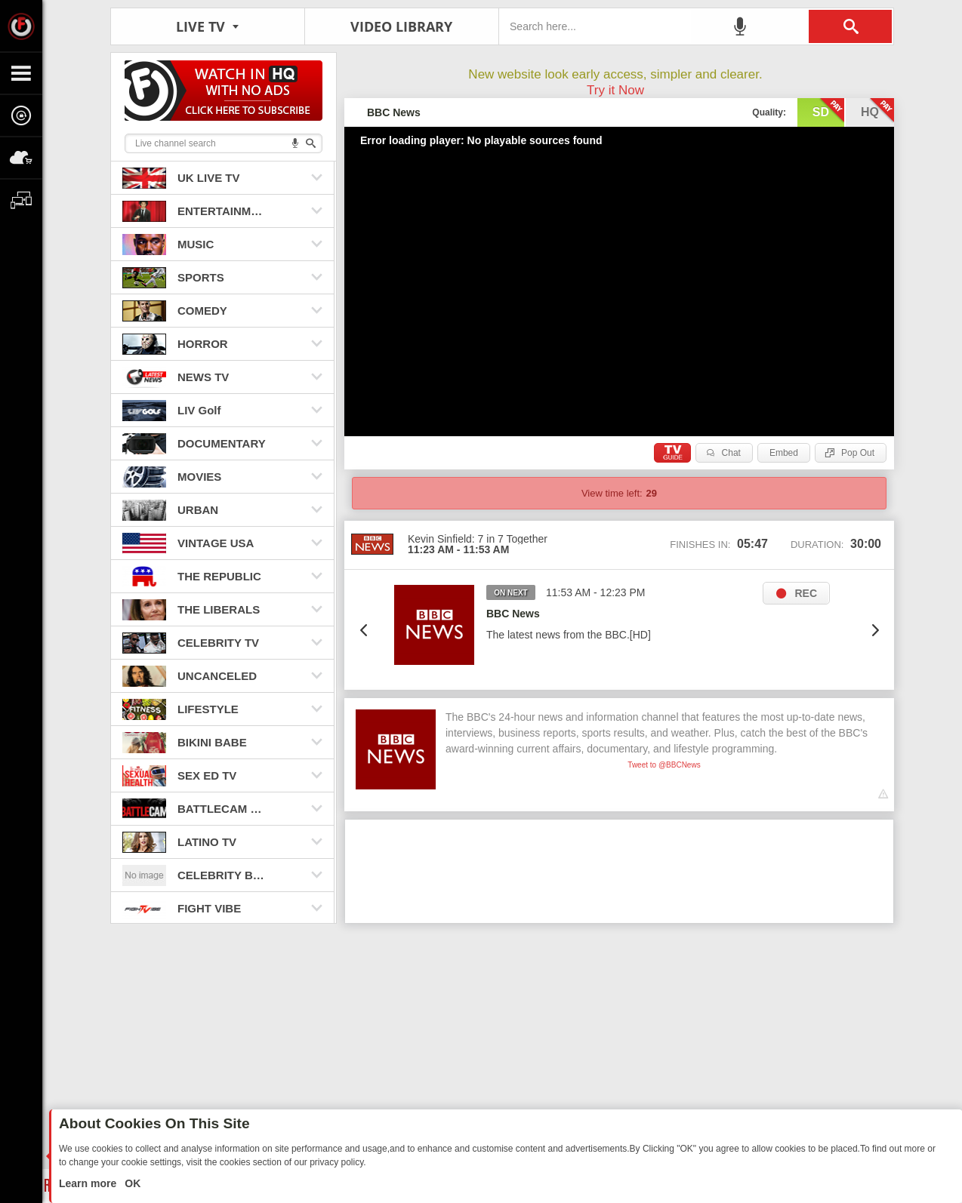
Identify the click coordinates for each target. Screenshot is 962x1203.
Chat (731, 453)
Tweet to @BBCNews (663, 765)
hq (877, 111)
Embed (783, 453)
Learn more (89, 1183)
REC (805, 593)
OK (131, 1183)
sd (828, 111)
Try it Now (615, 90)
